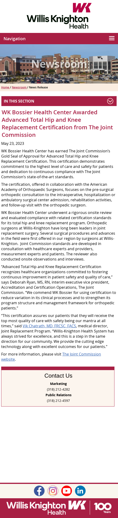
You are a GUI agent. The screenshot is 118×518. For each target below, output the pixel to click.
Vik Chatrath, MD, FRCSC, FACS (49, 325)
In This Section (19, 101)
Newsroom (19, 87)
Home (5, 87)
